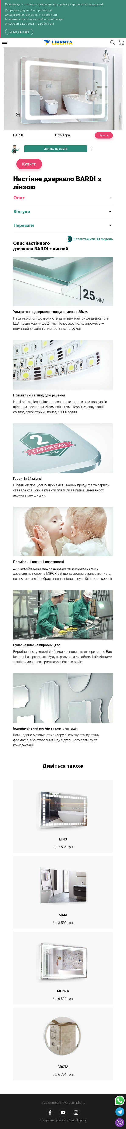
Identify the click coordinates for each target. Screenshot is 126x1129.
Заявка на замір (55, 148)
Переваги (23, 225)
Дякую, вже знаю (19, 31)
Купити (103, 135)
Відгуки (21, 211)
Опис (19, 198)
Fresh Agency (78, 1120)
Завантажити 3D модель (90, 239)
